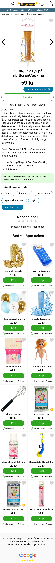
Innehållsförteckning (38, 89)
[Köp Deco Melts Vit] (13, 375)
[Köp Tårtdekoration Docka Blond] (41, 375)
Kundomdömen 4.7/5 (39, 10)
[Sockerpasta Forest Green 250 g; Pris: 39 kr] (41, 402)
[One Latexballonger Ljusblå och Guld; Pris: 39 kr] (13, 307)
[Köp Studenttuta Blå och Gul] (41, 471)
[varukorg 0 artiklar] (50, 4)
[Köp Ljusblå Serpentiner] (41, 328)
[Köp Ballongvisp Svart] (13, 423)
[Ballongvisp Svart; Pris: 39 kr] (13, 402)
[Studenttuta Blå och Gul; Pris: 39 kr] (41, 450)
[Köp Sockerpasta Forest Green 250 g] (41, 423)
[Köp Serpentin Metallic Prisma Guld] (13, 280)
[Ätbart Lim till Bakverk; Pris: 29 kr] (13, 450)
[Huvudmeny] (4, 4)
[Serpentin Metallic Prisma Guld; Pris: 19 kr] (13, 259)
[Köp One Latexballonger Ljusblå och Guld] (13, 328)
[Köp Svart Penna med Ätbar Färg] (41, 518)
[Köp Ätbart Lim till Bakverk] (13, 471)
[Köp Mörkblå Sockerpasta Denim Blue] (13, 518)
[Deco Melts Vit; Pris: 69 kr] (13, 355)
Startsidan (5, 14)
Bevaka (27, 97)
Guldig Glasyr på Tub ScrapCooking (28, 14)
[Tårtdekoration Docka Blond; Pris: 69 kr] (41, 355)
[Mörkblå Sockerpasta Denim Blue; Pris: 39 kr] (13, 498)
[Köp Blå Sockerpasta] (41, 280)
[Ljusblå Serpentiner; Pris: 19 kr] (41, 307)
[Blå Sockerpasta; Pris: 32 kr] (41, 259)
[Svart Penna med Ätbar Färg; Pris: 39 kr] (41, 498)
